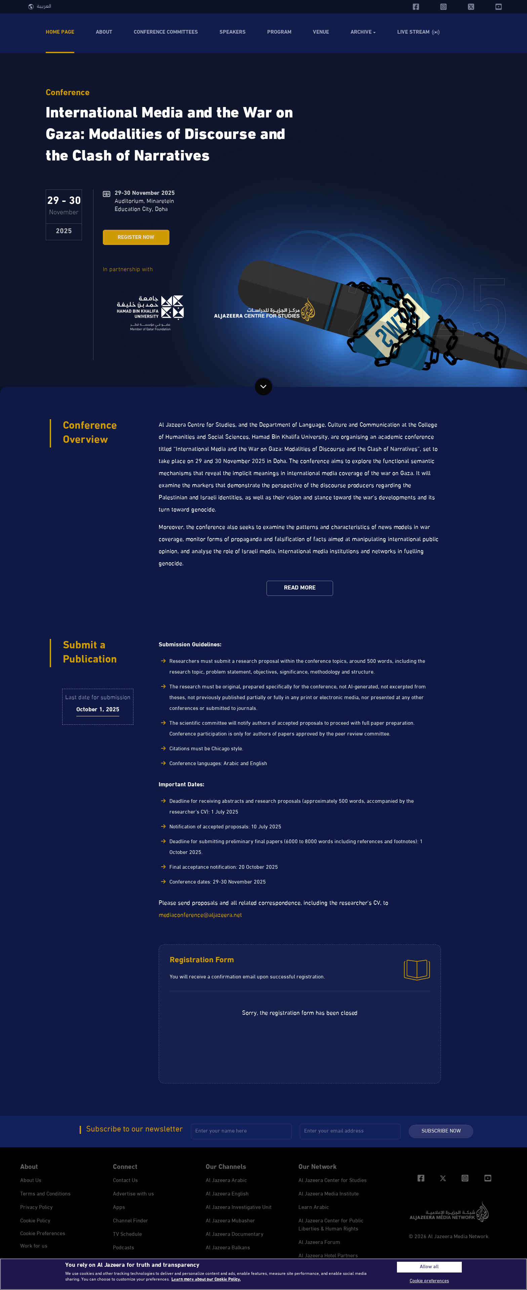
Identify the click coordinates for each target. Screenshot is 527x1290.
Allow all (429, 1267)
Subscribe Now (441, 1131)
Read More (300, 588)
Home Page (60, 32)
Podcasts (123, 1248)
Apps (119, 1207)
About (104, 32)
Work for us (33, 1246)
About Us (30, 1180)
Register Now (136, 237)
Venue (321, 32)
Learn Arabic (313, 1207)
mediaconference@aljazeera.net (200, 915)
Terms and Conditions (45, 1194)
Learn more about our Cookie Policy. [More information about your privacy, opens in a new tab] (206, 1279)
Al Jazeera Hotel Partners (328, 1256)
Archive (361, 32)
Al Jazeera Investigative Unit (239, 1207)
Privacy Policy (36, 1207)
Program (279, 32)
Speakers (232, 32)
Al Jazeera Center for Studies (332, 1180)
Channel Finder (130, 1221)
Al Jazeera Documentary (235, 1234)
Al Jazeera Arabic (226, 1180)
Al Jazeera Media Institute (328, 1194)
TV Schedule (127, 1234)
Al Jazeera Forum (319, 1242)
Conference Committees (166, 32)
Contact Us (125, 1180)
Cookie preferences (42, 1234)
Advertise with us (133, 1194)
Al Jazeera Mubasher (230, 1221)
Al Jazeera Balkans (228, 1248)
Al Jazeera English (227, 1194)
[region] (263, 1274)
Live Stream (413, 32)
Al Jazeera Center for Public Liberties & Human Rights (331, 1225)
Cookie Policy (35, 1221)
